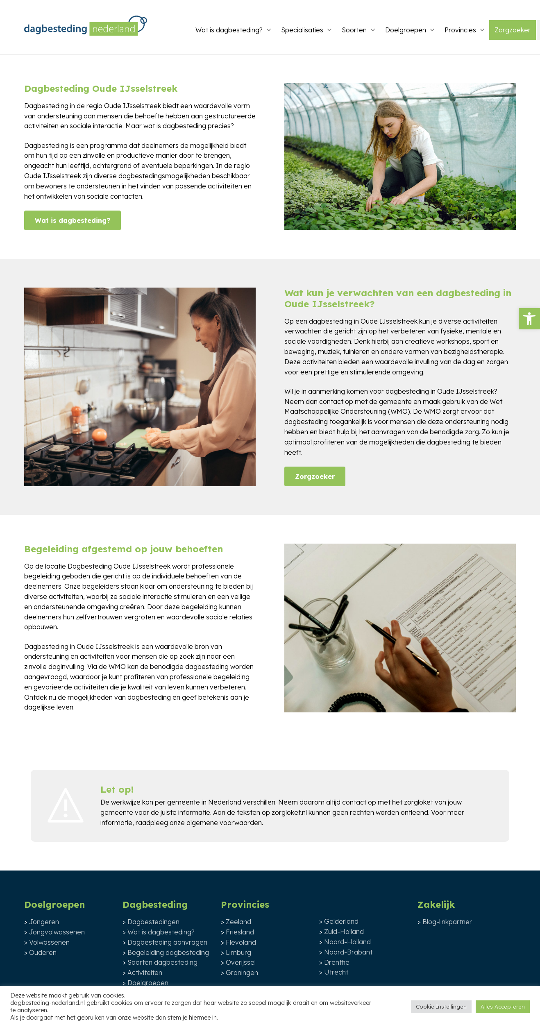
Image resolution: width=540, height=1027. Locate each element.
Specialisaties (302, 30)
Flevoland (241, 942)
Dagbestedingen (153, 922)
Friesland (240, 932)
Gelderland (341, 921)
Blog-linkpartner (447, 922)
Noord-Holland (347, 942)
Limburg (238, 952)
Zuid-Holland (344, 931)
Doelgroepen (405, 30)
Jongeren (44, 922)
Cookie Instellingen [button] (441, 1006)
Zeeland (238, 922)
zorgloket (418, 802)
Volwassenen (49, 942)
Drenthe (336, 962)
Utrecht (336, 972)
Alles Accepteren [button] (503, 1006)
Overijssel (241, 962)
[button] (529, 318)
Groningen (242, 972)
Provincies (460, 30)
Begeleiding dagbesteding (168, 952)
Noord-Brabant (348, 952)
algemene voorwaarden (224, 822)
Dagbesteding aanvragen (167, 942)
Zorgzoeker (513, 30)
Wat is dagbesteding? (229, 30)
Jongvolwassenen (57, 932)
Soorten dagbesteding (162, 962)
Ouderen (43, 952)
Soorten (354, 30)
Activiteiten (144, 972)
